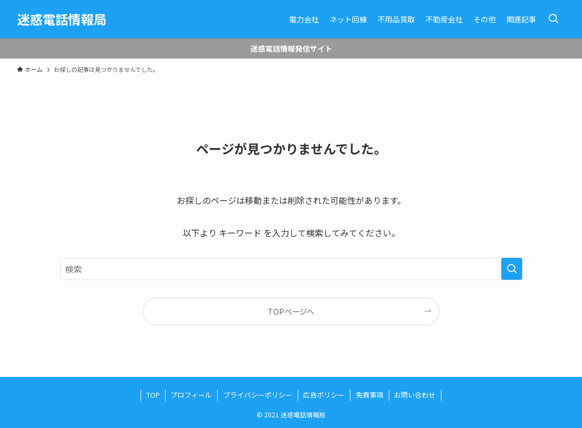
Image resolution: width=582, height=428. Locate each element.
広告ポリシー (324, 395)
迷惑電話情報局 (61, 19)
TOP (153, 395)
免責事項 (369, 395)
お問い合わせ (415, 395)
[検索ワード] (291, 269)
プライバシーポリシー (257, 395)
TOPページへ (291, 311)
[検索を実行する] (511, 269)
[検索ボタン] (553, 19)
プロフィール (191, 395)
